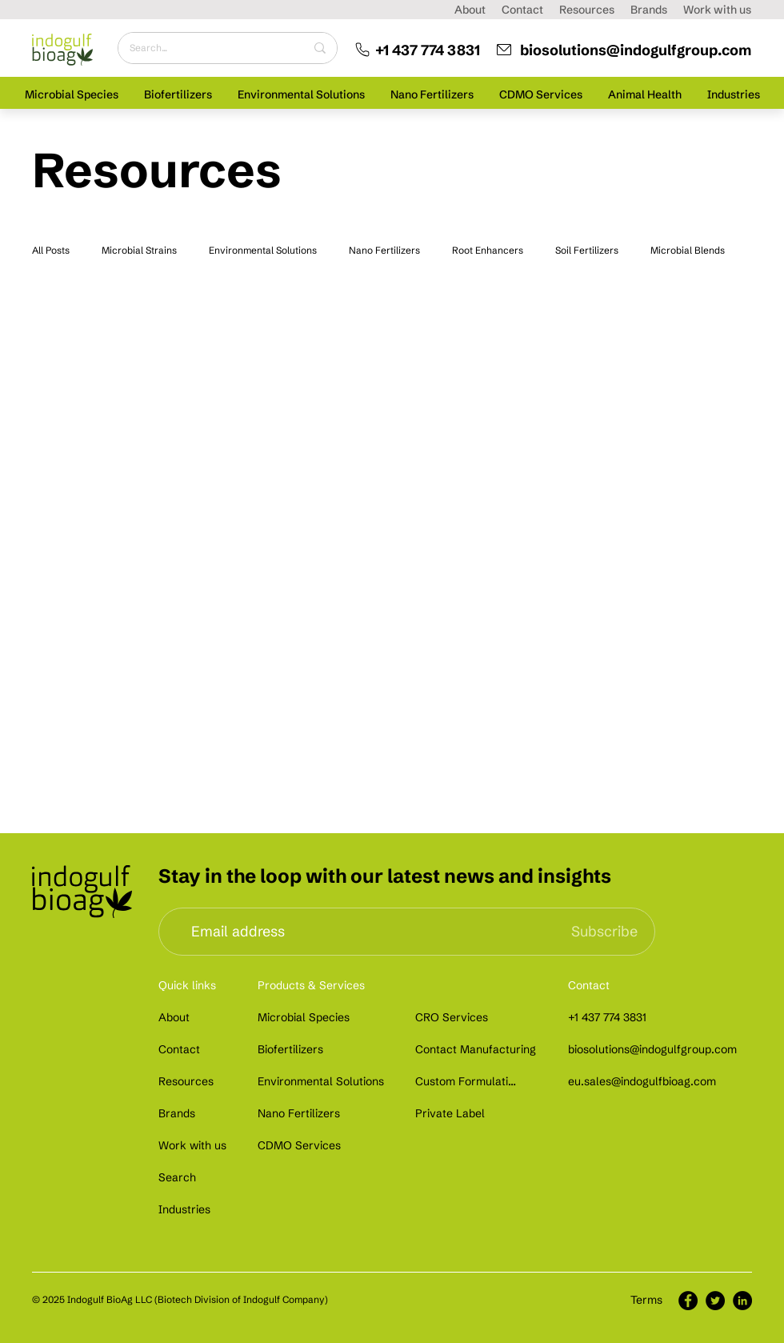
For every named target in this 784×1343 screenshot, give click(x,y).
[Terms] (647, 1300)
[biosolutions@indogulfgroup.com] (622, 50)
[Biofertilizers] (295, 1049)
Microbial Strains (139, 250)
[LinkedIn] (742, 1300)
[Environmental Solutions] (323, 1081)
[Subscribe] (604, 932)
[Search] (179, 1177)
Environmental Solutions (263, 250)
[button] (71, 94)
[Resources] (189, 1081)
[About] (175, 1017)
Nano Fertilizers (384, 250)
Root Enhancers (487, 250)
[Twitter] (715, 1300)
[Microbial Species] (305, 1017)
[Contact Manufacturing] (475, 1049)
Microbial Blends (687, 250)
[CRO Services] (459, 1017)
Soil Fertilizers (586, 250)
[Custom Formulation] (467, 1081)
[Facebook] (688, 1300)
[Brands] (179, 1113)
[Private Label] (450, 1113)
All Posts (51, 250)
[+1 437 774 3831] (411, 50)
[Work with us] (193, 1145)
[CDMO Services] (302, 1145)
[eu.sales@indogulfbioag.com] (645, 1081)
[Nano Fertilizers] (302, 1113)
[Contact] (179, 1049)
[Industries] (186, 1209)
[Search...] (205, 48)
